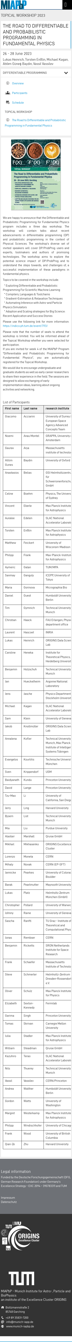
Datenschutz (9, 1202)
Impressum (8, 1197)
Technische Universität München (23, 1276)
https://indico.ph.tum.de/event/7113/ (25, 325)
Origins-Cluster (10, 1223)
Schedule (18, 102)
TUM (64, 1186)
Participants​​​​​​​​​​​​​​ (19, 93)
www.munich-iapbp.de (20, 1326)
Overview (18, 83)
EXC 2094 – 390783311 (41, 1186)
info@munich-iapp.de (19, 1322)
